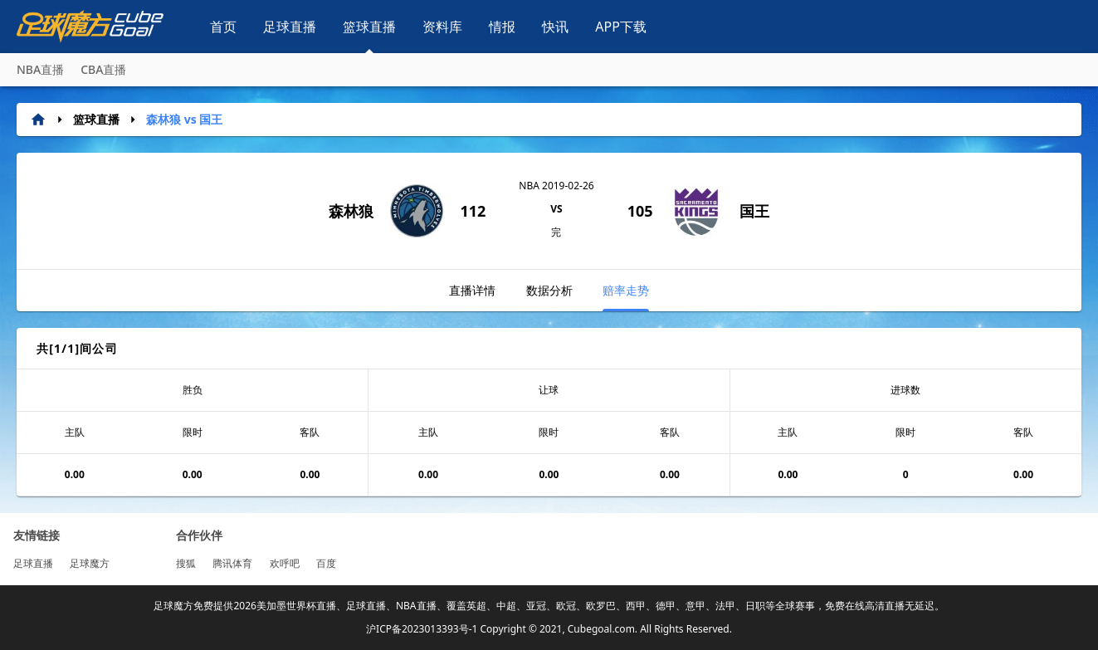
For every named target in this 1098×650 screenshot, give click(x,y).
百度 (326, 563)
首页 (223, 26)
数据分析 (549, 290)
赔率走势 (626, 296)
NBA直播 (40, 69)
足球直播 (289, 26)
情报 (502, 26)
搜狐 (186, 563)
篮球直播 (369, 26)
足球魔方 (90, 563)
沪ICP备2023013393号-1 (421, 629)
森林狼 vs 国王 (184, 119)
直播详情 (472, 290)
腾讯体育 (232, 563)
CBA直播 (103, 69)
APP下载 (621, 26)
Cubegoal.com (601, 629)
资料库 (442, 26)
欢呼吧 (285, 563)
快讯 (555, 26)
